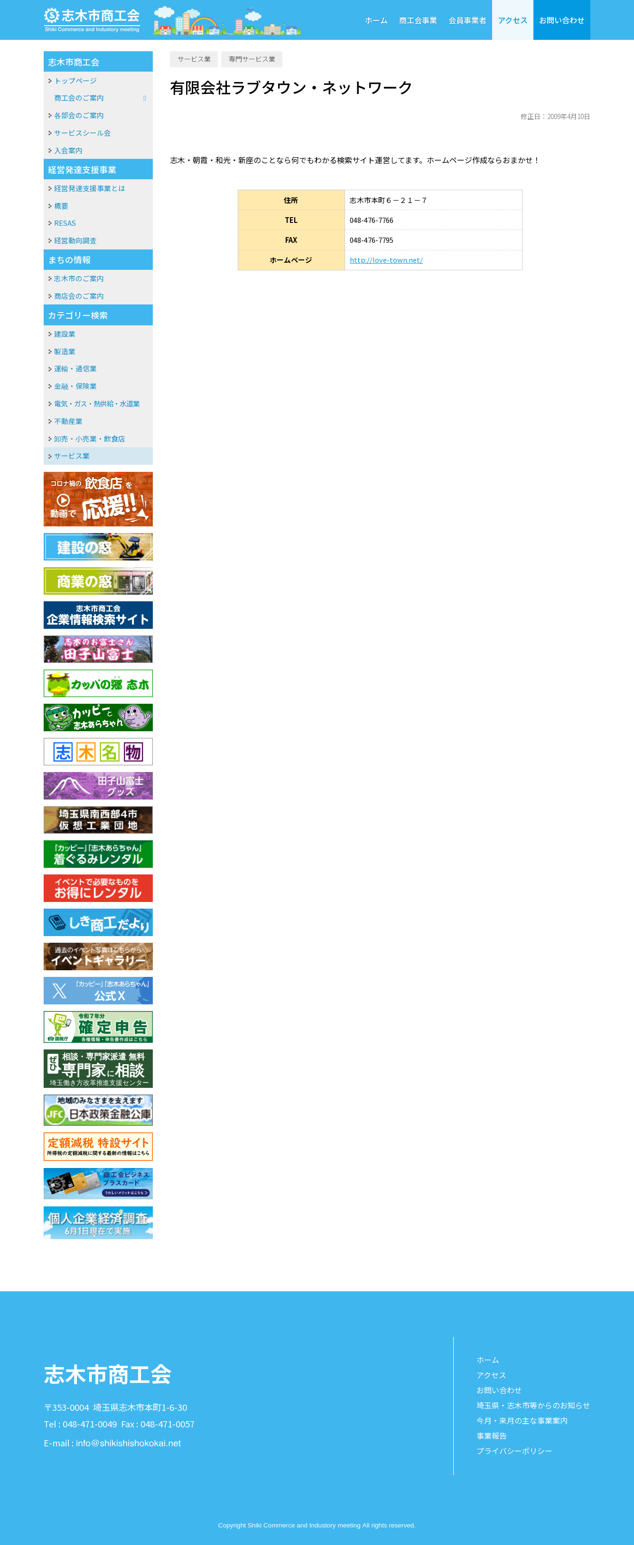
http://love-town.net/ (386, 260)
